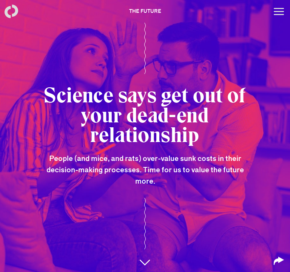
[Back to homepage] (11, 11)
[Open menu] (278, 11)
